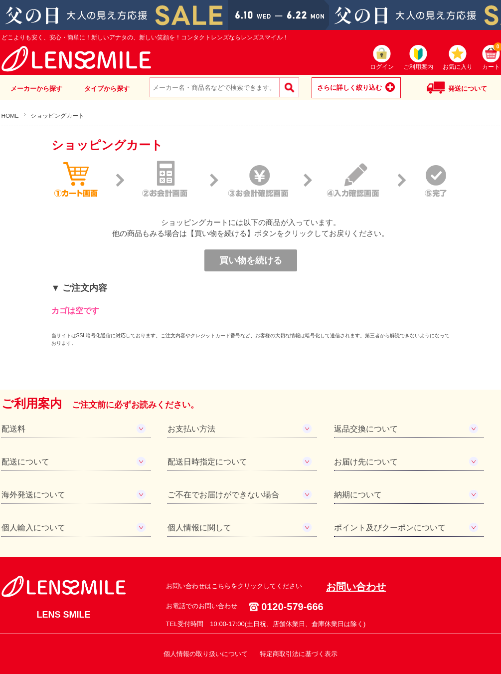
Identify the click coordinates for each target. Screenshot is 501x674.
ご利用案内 (418, 66)
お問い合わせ (356, 586)
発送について (467, 88)
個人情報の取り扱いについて (206, 654)
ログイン (382, 66)
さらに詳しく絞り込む (349, 87)
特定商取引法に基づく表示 (298, 654)
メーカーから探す (36, 88)
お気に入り (458, 66)
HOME (10, 115)
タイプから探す (107, 88)
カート (491, 57)
